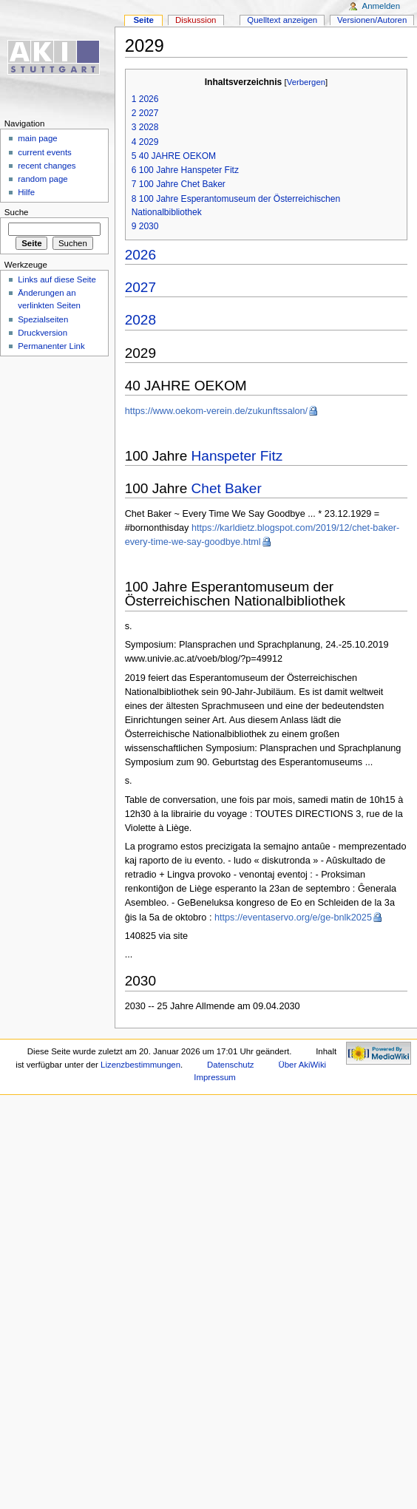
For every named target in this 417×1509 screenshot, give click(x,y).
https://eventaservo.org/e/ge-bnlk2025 (293, 917)
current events (45, 152)
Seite (143, 20)
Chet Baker (226, 488)
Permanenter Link (51, 346)
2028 (140, 320)
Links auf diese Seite (57, 279)
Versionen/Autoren (372, 20)
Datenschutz (230, 1064)
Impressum (215, 1077)
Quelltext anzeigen (282, 20)
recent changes (46, 165)
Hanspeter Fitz (237, 456)
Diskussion (195, 20)
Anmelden (381, 5)
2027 (140, 287)
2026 (140, 254)
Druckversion (42, 332)
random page (43, 178)
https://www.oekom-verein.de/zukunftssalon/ (216, 411)
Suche (16, 212)
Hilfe (26, 192)
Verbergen (306, 82)
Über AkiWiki (302, 1064)
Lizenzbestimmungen (140, 1064)
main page (38, 138)
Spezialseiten (43, 319)
